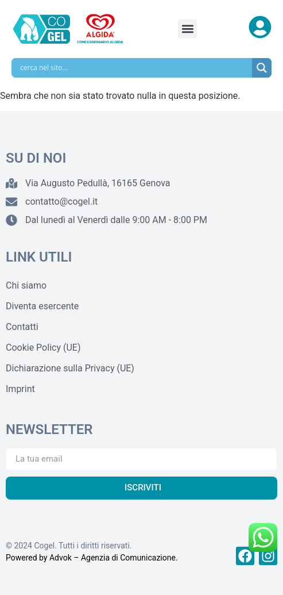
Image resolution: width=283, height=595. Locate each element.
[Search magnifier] (262, 68)
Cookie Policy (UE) (43, 347)
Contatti (22, 326)
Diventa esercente (42, 306)
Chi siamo (26, 285)
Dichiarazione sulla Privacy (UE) (70, 368)
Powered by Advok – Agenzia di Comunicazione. (92, 557)
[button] (187, 29)
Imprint (20, 388)
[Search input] (134, 68)
